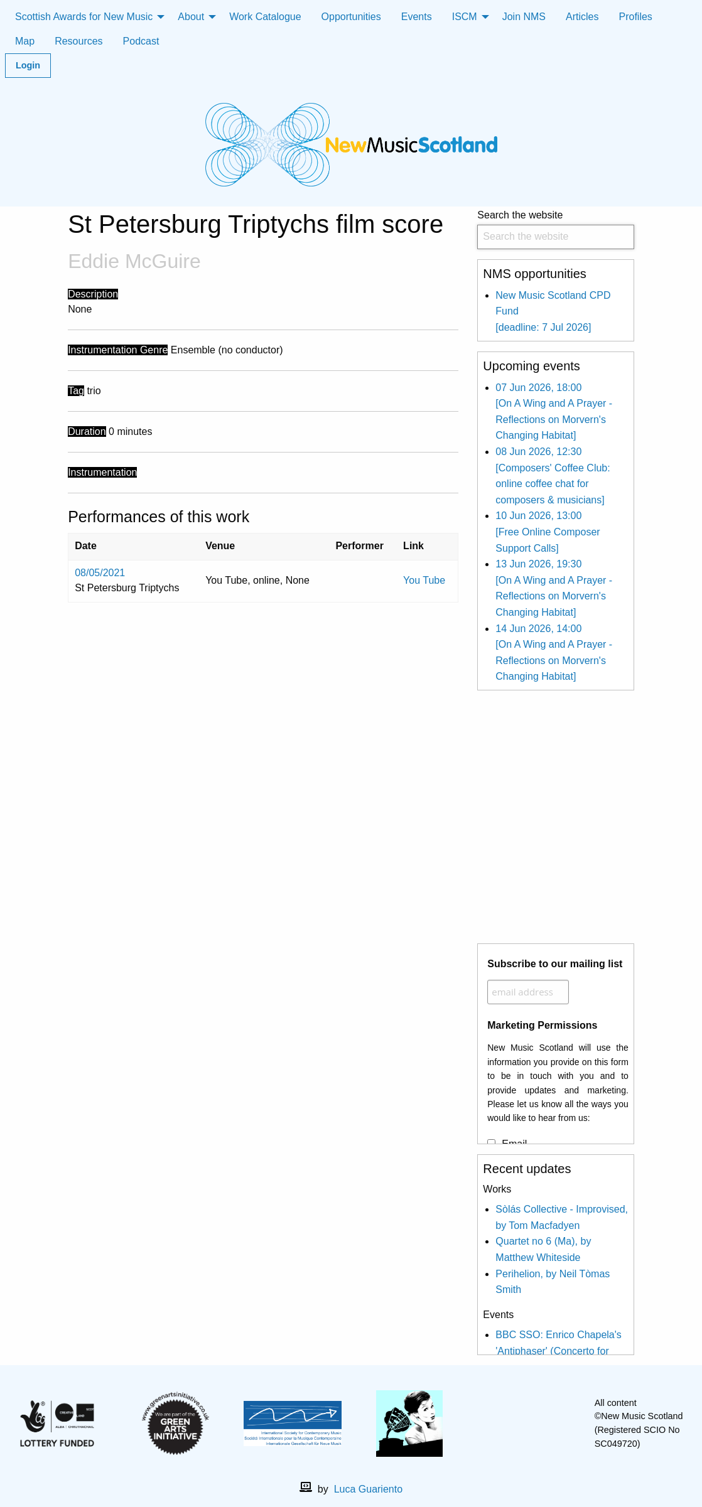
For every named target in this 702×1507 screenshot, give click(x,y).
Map (25, 41)
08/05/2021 (100, 572)
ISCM (464, 16)
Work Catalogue (265, 16)
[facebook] (516, 1423)
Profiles (635, 16)
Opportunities (351, 16)
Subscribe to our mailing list (554, 963)
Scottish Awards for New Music (84, 16)
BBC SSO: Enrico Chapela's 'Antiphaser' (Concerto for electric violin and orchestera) (560, 1350)
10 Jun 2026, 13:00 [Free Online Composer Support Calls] (547, 531)
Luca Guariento (368, 1489)
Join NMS (524, 16)
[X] (536, 1423)
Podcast (141, 41)
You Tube (424, 580)
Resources (78, 41)
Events (416, 16)
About (191, 16)
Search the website (555, 229)
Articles (582, 16)
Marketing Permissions (542, 1025)
